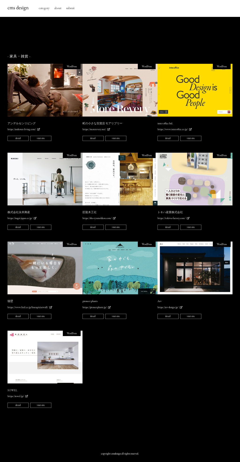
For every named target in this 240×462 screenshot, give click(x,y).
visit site (41, 138)
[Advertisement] (120, 35)
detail (18, 138)
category (44, 8)
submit (70, 8)
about (57, 8)
